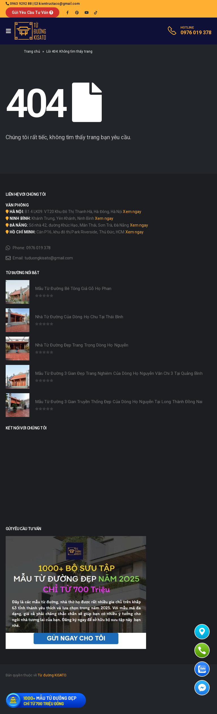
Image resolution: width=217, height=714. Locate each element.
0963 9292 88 (21, 4)
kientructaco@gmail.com (59, 4)
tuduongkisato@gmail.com (49, 258)
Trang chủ (32, 51)
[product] (17, 292)
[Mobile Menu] (10, 31)
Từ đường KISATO (52, 675)
